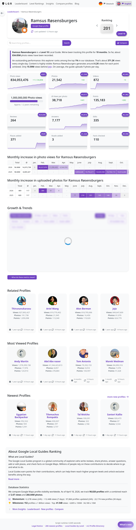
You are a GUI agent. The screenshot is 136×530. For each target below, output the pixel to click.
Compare (59, 509)
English (124, 3)
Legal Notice (37, 526)
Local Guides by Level (74, 526)
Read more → (15, 479)
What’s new (126, 524)
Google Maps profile (40, 26)
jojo (50, 66)
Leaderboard (21, 3)
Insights (50, 3)
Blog (77, 3)
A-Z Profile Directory (95, 526)
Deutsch (106, 3)
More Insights (19, 509)
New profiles (47, 509)
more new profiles (118, 396)
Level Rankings (36, 3)
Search (66, 43)
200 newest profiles (53, 526)
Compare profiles (64, 3)
